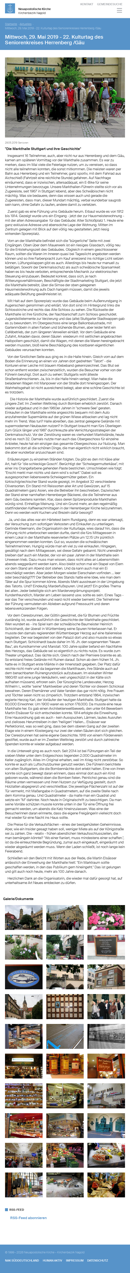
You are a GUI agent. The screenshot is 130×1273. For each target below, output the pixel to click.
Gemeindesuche (109, 4)
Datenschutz (97, 1260)
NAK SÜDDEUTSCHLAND (22, 1260)
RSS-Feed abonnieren (28, 1218)
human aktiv (52, 1260)
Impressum (74, 1260)
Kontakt (86, 4)
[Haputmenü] (119, 11)
